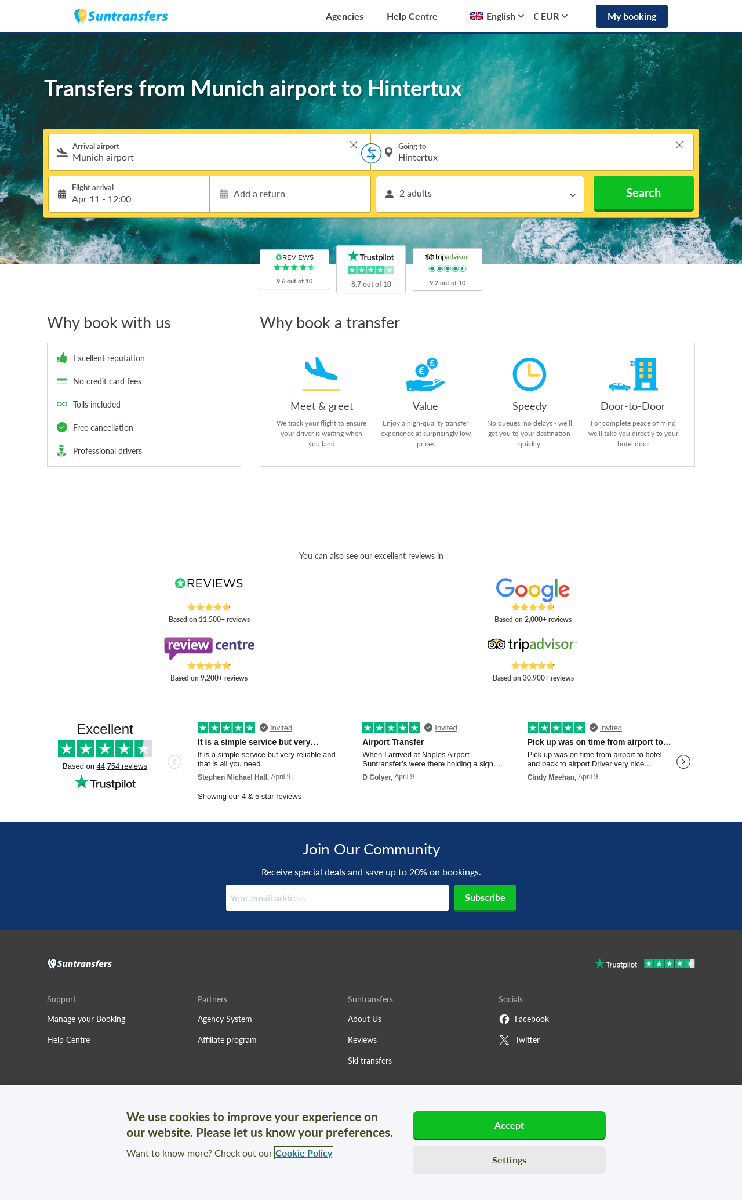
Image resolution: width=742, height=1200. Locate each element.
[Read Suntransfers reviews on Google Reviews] (533, 590)
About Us (364, 1019)
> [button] (353, 144)
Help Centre (412, 15)
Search (643, 192)
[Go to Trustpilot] (645, 965)
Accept (509, 1124)
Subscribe (485, 897)
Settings (509, 1159)
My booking (632, 15)
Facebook (524, 1019)
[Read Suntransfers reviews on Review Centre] (209, 649)
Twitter (519, 1040)
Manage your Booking (86, 1019)
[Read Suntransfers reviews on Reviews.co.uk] (209, 590)
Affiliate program (227, 1040)
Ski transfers (370, 1061)
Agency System (225, 1019)
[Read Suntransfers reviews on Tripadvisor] (533, 649)
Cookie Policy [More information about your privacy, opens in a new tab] (303, 1152)
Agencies (344, 15)
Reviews (362, 1040)
